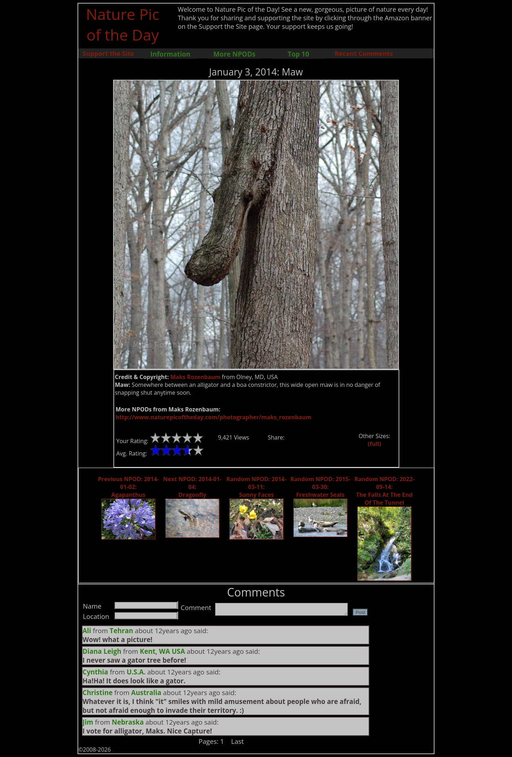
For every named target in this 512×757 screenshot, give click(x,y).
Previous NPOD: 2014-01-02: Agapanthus (128, 487)
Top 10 (298, 53)
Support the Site (108, 53)
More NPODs (234, 53)
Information (170, 53)
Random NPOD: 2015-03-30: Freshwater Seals (320, 487)
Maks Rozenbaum (195, 377)
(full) (374, 444)
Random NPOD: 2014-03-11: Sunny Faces (256, 487)
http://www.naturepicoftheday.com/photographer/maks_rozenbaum (213, 417)
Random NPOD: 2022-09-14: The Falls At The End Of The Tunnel (384, 490)
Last (237, 741)
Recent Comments (364, 53)
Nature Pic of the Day (123, 24)
